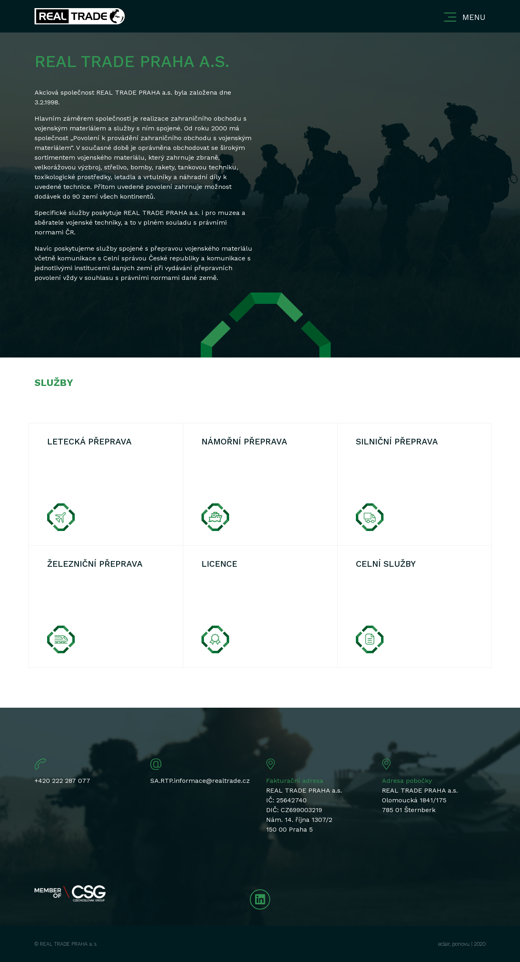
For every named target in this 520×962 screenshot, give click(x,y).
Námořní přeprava (244, 441)
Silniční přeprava (397, 441)
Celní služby (386, 564)
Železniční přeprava (95, 564)
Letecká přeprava (89, 441)
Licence (219, 564)
